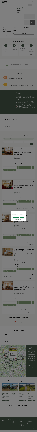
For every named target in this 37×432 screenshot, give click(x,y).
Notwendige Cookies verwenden (18, 219)
